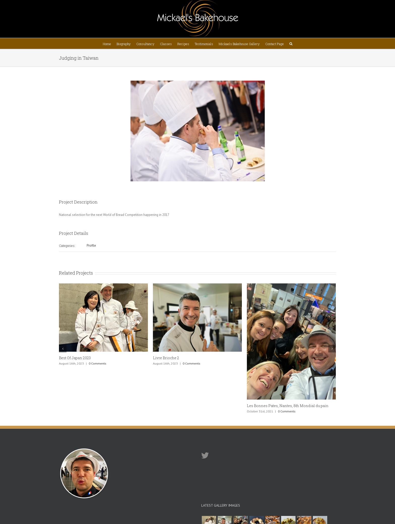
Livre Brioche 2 (166, 357)
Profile (91, 245)
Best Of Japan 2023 (75, 357)
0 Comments (97, 363)
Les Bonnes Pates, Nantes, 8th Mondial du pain (287, 405)
